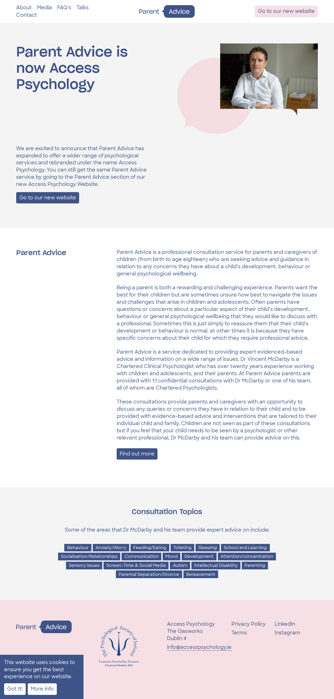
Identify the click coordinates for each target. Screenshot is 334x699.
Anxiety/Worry (111, 547)
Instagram (287, 633)
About (24, 7)
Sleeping (207, 547)
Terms (239, 633)
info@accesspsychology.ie (199, 647)
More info (42, 689)
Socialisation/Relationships (89, 556)
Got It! (15, 689)
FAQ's (64, 7)
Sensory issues (84, 565)
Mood (171, 556)
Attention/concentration (247, 556)
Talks (83, 7)
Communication (142, 556)
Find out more (137, 454)
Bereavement (200, 574)
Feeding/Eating (149, 547)
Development (199, 556)
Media (44, 7)
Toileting (182, 547)
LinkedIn (285, 624)
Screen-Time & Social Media (136, 565)
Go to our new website (286, 11)
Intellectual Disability (216, 565)
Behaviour (78, 547)
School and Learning (245, 547)
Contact (26, 15)
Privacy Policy (248, 624)
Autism (180, 565)
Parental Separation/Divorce (149, 574)
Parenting (255, 565)
